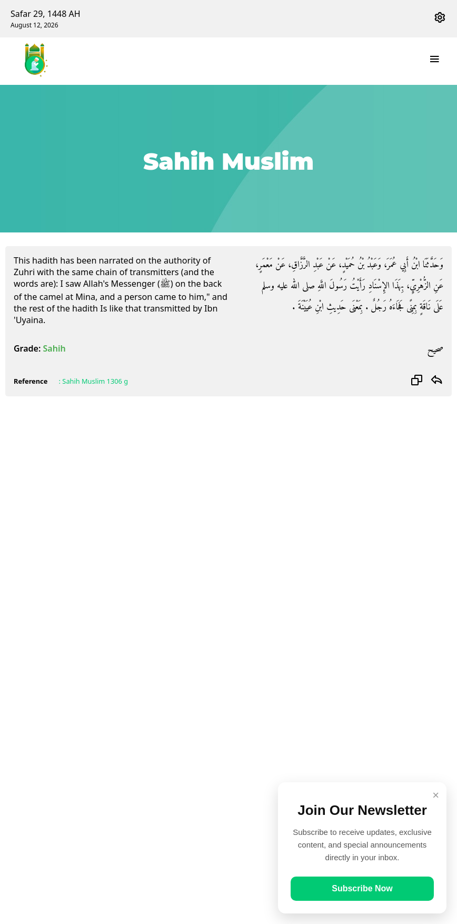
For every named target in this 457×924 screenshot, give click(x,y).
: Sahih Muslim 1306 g (93, 381)
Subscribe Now (362, 888)
